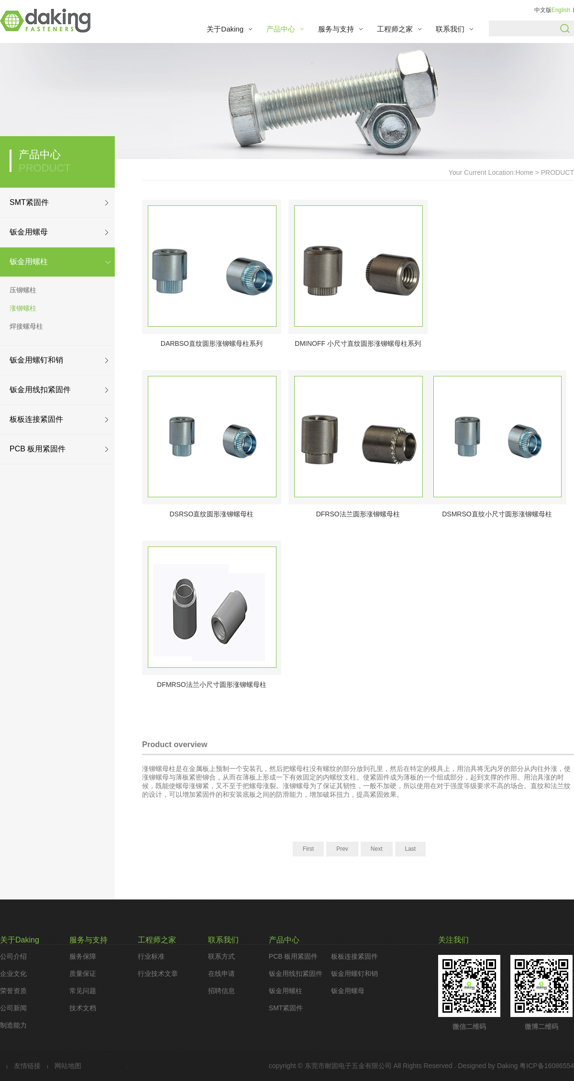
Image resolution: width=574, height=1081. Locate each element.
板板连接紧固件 (36, 419)
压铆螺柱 (23, 290)
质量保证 (82, 973)
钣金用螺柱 (29, 261)
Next (377, 849)
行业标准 (151, 956)
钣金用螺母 (29, 232)
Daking (507, 1066)
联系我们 (450, 29)
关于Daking (225, 29)
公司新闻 (13, 1008)
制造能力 (13, 1025)
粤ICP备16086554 (546, 1066)
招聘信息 (221, 991)
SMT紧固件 (29, 202)
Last (410, 849)
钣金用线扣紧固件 (40, 389)
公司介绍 (13, 956)
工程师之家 (395, 29)
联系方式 (221, 956)
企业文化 (13, 973)
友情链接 (27, 1066)
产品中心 (280, 29)
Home (524, 172)
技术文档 (82, 1008)
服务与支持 (336, 29)
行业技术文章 (158, 973)
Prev (342, 849)
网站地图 (68, 1066)
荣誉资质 (13, 991)
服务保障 (82, 956)
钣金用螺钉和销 (36, 360)
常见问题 (82, 991)
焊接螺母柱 (26, 326)
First (308, 849)
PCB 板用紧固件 (38, 449)
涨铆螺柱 (23, 308)
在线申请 (221, 973)
